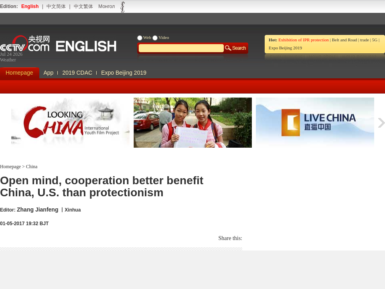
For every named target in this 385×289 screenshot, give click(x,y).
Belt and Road (344, 39)
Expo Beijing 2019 (285, 47)
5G (374, 39)
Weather (8, 60)
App (49, 72)
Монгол (106, 6)
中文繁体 (83, 6)
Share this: (231, 238)
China (31, 166)
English (29, 6)
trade (364, 39)
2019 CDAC (77, 72)
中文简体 (56, 6)
